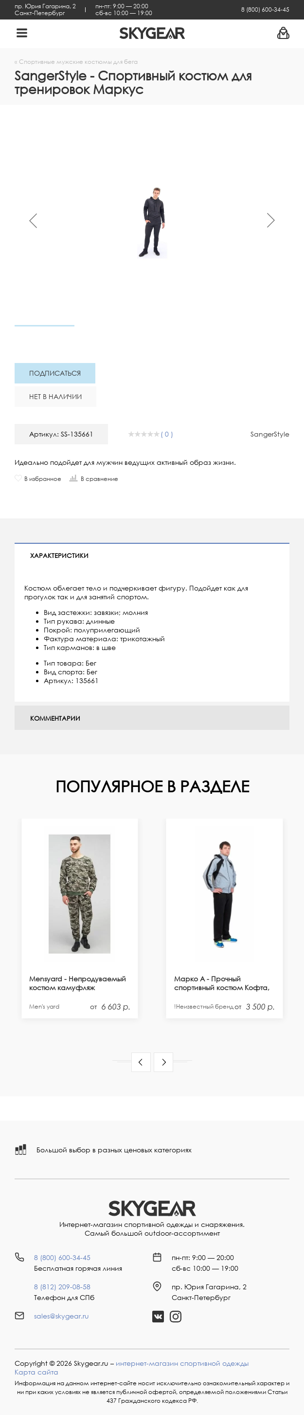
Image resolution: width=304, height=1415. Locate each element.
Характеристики (59, 555)
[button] (141, 1062)
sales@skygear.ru (61, 1316)
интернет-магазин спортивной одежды (182, 1363)
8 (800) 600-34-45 (265, 9)
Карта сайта (36, 1372)
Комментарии (55, 718)
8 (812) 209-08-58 (62, 1286)
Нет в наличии (55, 396)
